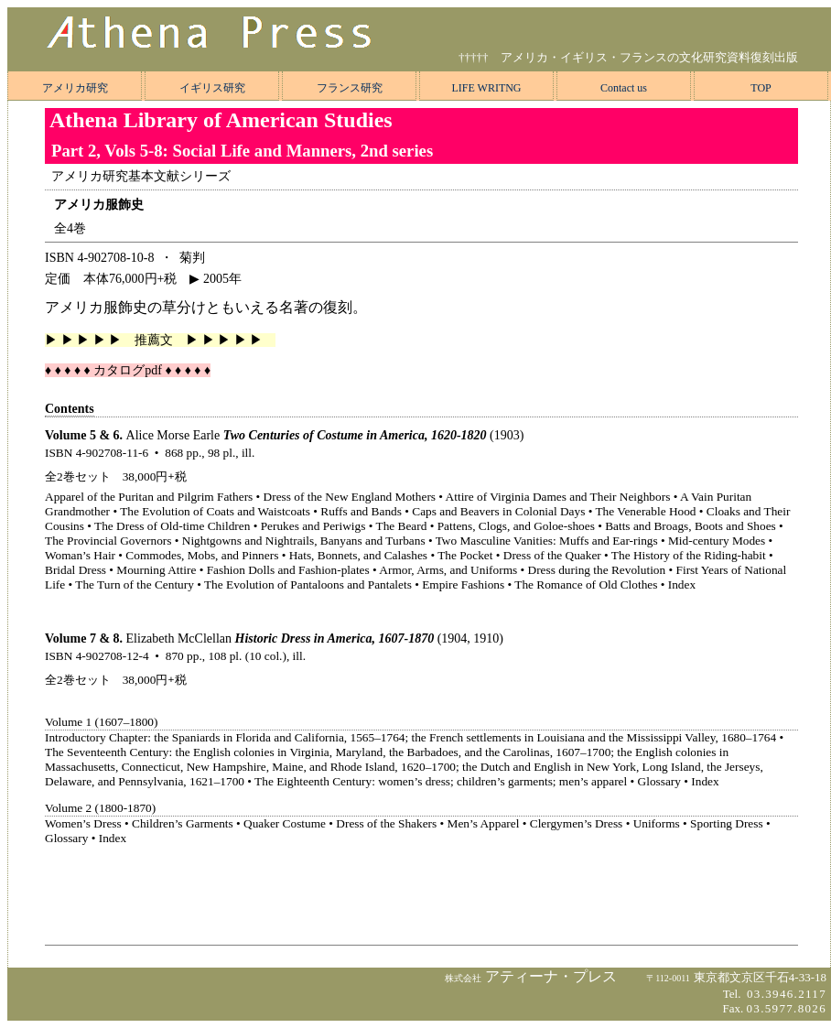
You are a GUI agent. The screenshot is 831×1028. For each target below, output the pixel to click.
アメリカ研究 (75, 87)
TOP (760, 87)
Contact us (623, 87)
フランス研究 (350, 87)
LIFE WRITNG (486, 87)
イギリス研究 (212, 87)
